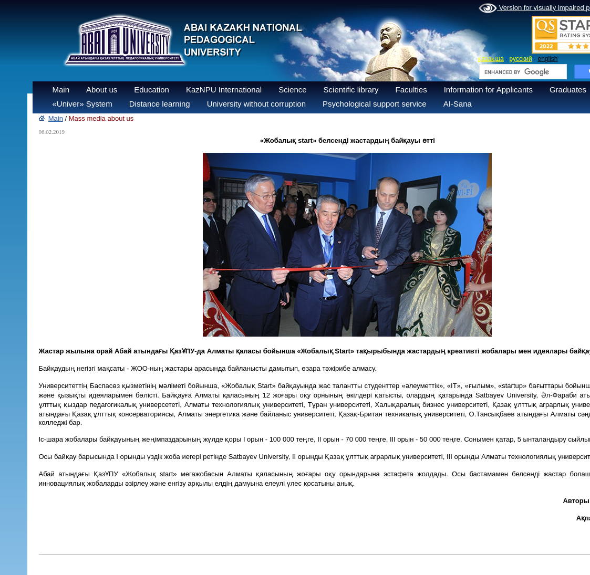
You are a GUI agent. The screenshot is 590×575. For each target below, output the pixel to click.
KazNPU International (224, 89)
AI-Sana (457, 103)
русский (521, 58)
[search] (522, 72)
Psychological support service (375, 103)
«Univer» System (82, 103)
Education (151, 89)
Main (61, 89)
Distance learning (159, 103)
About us (101, 89)
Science (292, 89)
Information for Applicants (488, 89)
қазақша (491, 58)
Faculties (411, 89)
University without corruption (256, 103)
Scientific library (351, 89)
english (547, 58)
